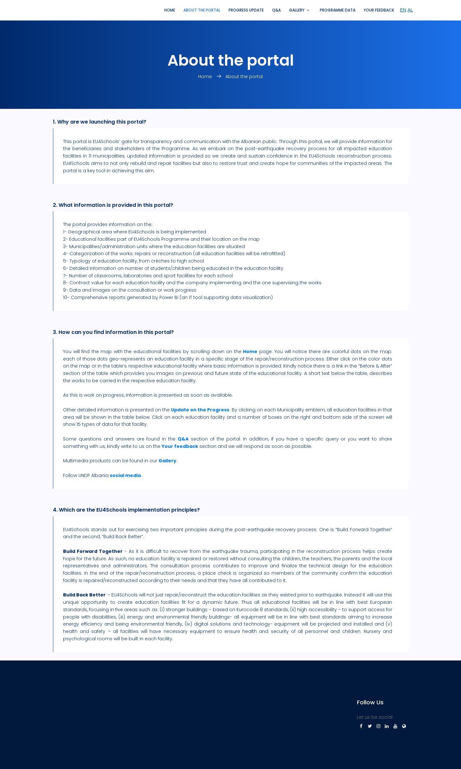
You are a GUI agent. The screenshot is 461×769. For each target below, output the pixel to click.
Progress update (246, 10)
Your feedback (379, 10)
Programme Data (337, 10)
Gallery (296, 10)
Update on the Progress (200, 410)
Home (169, 10)
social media (125, 475)
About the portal (201, 10)
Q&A (276, 10)
